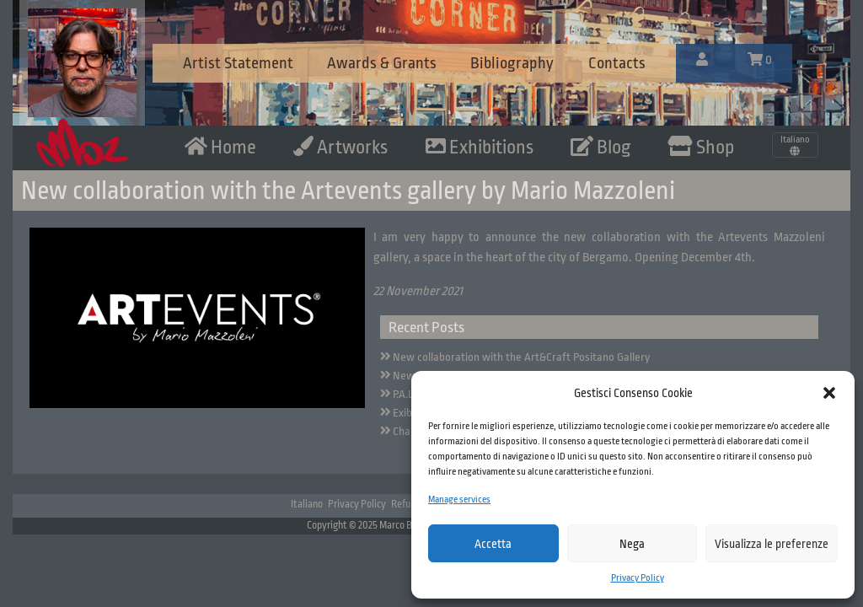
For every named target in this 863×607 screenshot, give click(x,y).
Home (220, 147)
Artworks (340, 147)
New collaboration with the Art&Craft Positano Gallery (521, 357)
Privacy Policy (637, 577)
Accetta (493, 544)
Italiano (307, 504)
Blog (600, 147)
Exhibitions (479, 147)
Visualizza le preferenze (771, 544)
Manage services (459, 499)
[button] (829, 392)
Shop (700, 147)
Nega (632, 544)
